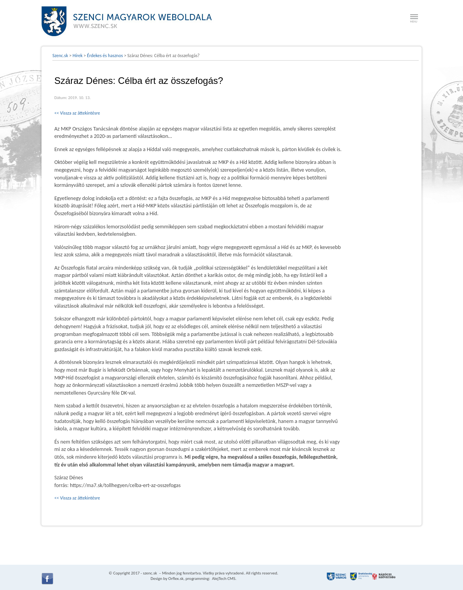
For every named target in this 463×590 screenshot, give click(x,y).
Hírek (78, 55)
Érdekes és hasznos (105, 55)
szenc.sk (150, 573)
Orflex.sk (176, 578)
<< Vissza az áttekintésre (77, 113)
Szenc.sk (60, 55)
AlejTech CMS (223, 578)
